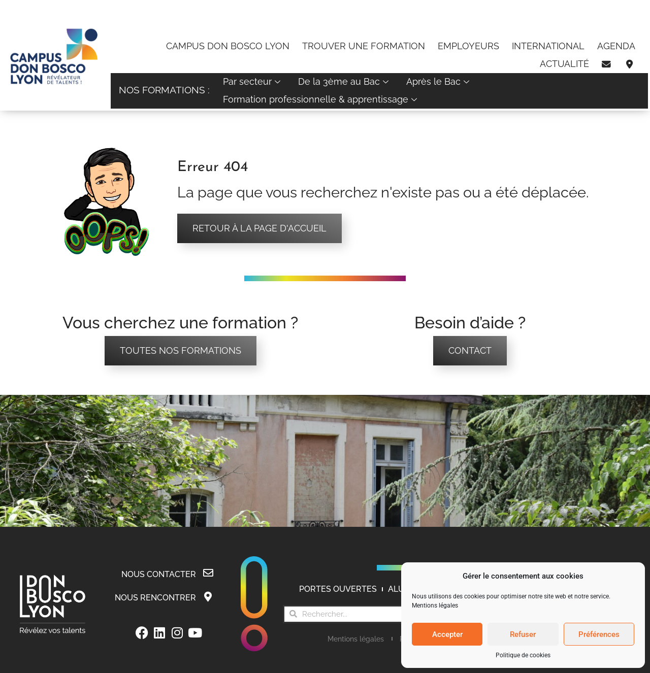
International (548, 46)
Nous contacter (158, 574)
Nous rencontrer (155, 597)
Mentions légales (435, 605)
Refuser (523, 634)
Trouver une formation (363, 46)
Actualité (564, 63)
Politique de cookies (523, 655)
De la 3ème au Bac (344, 81)
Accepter (447, 634)
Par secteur (253, 81)
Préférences (599, 634)
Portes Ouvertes (338, 589)
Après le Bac (439, 81)
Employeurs (468, 46)
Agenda (616, 46)
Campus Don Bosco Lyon (227, 46)
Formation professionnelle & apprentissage (321, 99)
